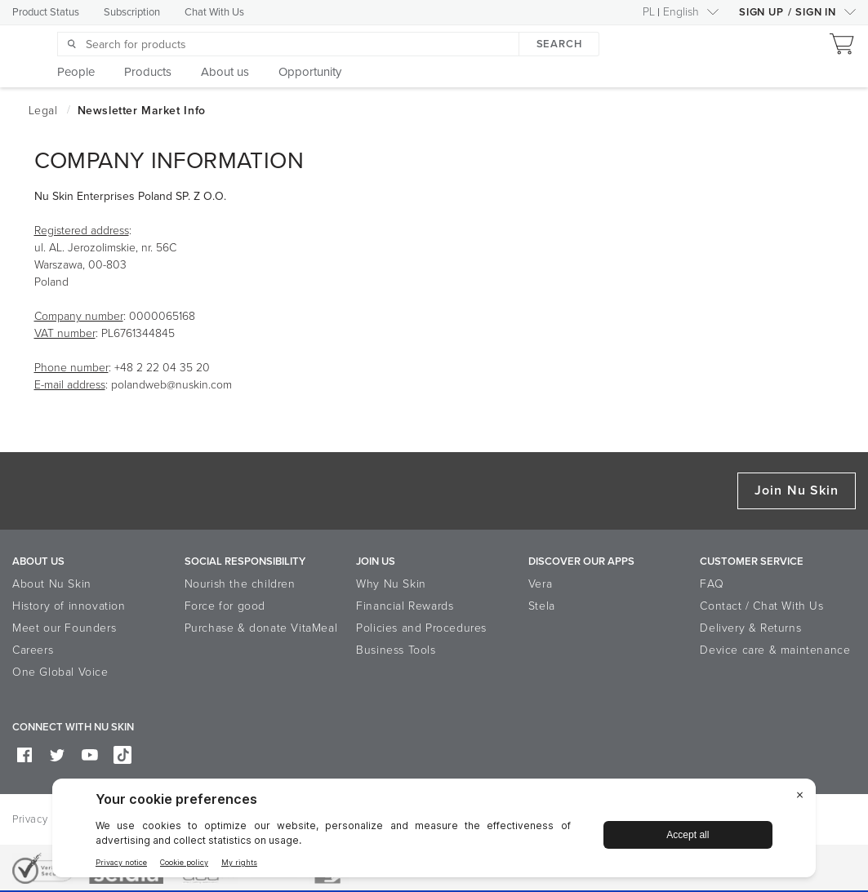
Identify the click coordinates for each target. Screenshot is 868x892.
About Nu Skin (51, 584)
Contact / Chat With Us (761, 606)
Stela (541, 606)
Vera (540, 584)
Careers (32, 650)
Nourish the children (240, 584)
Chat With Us (214, 12)
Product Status (45, 12)
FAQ (711, 584)
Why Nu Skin (391, 584)
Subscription (132, 12)
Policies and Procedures (421, 628)
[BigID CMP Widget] (434, 832)
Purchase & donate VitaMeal (261, 628)
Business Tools (395, 650)
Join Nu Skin (796, 490)
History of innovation (69, 606)
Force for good (225, 606)
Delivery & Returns (750, 628)
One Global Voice (60, 672)
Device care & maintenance (775, 650)
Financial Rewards (404, 606)
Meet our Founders (64, 628)
